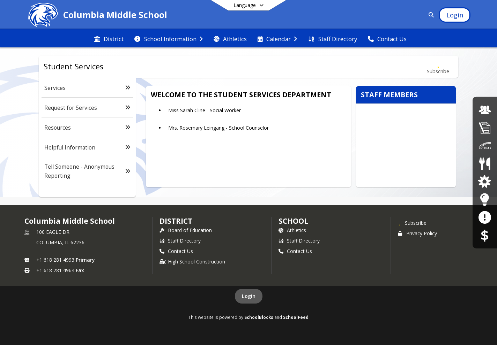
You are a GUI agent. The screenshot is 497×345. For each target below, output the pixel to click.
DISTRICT (176, 221)
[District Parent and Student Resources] (484, 181)
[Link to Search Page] (430, 15)
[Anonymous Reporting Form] (484, 217)
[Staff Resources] (484, 199)
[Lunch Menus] (484, 163)
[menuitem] (109, 38)
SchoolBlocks (258, 317)
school (293, 221)
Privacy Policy (417, 233)
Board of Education (186, 230)
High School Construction (192, 261)
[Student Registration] (485, 127)
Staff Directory (180, 240)
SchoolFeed (296, 317)
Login (248, 296)
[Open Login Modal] (454, 15)
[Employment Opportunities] (485, 109)
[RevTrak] (485, 235)
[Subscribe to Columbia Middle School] (412, 223)
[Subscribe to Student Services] (438, 66)
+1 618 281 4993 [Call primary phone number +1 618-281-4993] (55, 259)
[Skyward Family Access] (485, 145)
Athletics (292, 230)
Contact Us (176, 251)
